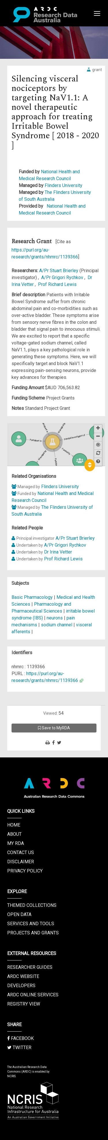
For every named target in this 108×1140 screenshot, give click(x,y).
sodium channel (56, 625)
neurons (55, 618)
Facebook (20, 1038)
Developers (21, 985)
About (14, 834)
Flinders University (63, 185)
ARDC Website (23, 976)
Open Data (19, 914)
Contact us (20, 852)
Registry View (23, 1004)
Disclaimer (20, 861)
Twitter (19, 1047)
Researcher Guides (29, 967)
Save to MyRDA (54, 728)
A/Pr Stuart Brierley (59, 270)
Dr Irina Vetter (58, 552)
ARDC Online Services (32, 994)
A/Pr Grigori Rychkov (62, 277)
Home (13, 825)
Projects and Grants (33, 933)
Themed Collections (31, 905)
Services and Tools (30, 923)
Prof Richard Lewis (57, 284)
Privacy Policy (25, 871)
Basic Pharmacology (33, 597)
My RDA (15, 843)
